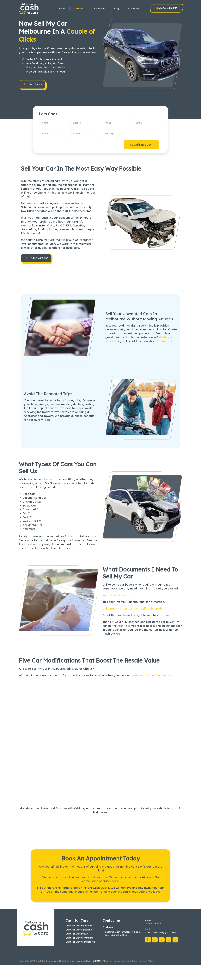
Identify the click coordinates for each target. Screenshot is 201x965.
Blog (116, 8)
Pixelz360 (96, 961)
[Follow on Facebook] (148, 939)
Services (79, 8)
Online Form (60, 887)
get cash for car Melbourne (151, 675)
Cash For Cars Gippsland (79, 929)
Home (62, 8)
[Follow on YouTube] (175, 939)
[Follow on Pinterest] (161, 939)
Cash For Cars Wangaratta (80, 941)
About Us (107, 961)
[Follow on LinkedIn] (168, 939)
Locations (99, 8)
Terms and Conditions (125, 961)
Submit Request (141, 144)
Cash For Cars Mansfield (79, 925)
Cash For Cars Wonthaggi (79, 937)
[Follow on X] (155, 939)
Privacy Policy (146, 961)
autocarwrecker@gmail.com (160, 932)
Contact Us (134, 8)
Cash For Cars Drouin (77, 933)
